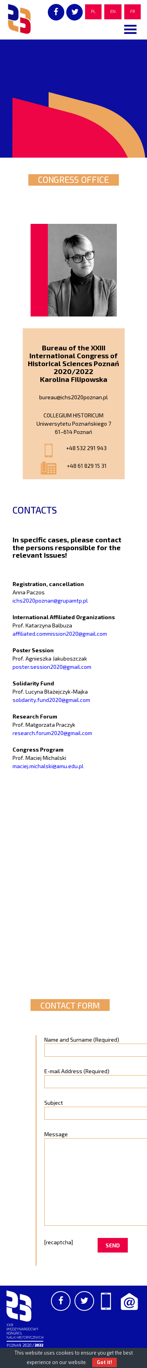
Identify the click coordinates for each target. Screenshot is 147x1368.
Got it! (104, 1362)
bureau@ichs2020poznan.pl (73, 397)
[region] (73, 98)
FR (132, 11)
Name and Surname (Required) (86, 1044)
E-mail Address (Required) (86, 1076)
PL (93, 11)
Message (86, 1179)
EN (113, 11)
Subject (86, 1108)
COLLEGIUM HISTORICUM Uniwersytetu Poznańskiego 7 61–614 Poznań (73, 423)
